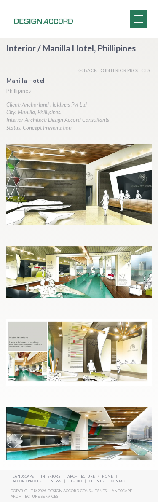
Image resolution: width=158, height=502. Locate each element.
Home (107, 476)
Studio (75, 481)
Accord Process (28, 481)
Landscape (23, 476)
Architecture (81, 476)
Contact (119, 481)
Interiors (50, 476)
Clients (96, 481)
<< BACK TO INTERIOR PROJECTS (113, 70)
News (56, 481)
